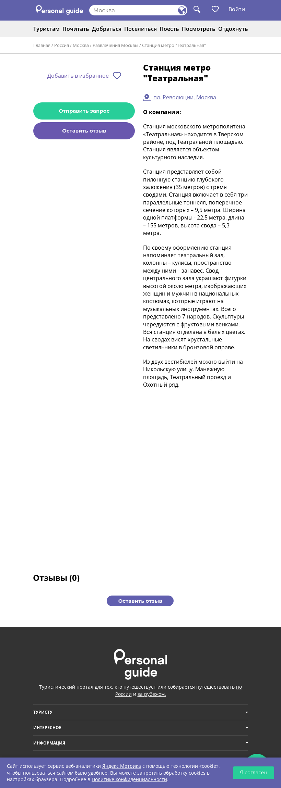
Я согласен (253, 773)
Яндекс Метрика (121, 766)
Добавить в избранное (78, 75)
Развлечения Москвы (115, 45)
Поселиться (140, 29)
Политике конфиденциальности (129, 779)
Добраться (106, 29)
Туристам (46, 29)
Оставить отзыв (84, 130)
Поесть (169, 29)
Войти (237, 9)
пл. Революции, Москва (184, 97)
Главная (41, 45)
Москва (81, 45)
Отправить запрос (84, 111)
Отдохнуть (233, 29)
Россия (61, 45)
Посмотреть (198, 29)
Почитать (75, 29)
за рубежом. (152, 694)
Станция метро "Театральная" (174, 45)
